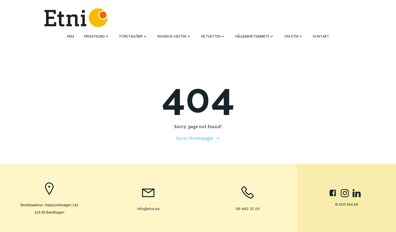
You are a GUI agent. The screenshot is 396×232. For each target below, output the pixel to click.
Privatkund (96, 36)
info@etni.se (148, 209)
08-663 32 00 (248, 209)
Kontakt (321, 36)
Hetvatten (213, 36)
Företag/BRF (133, 36)
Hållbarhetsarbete (254, 36)
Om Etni (293, 36)
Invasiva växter (174, 36)
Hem (70, 36)
